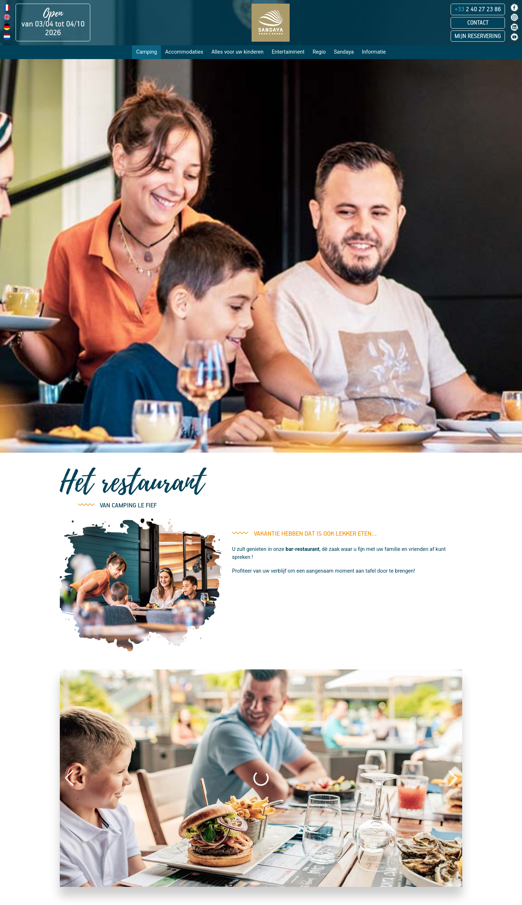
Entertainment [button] (288, 52)
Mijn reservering (478, 36)
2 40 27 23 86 (478, 9)
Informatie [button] (374, 52)
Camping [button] (146, 52)
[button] (69, 778)
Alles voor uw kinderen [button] (237, 52)
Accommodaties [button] (184, 52)
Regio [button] (319, 52)
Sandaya (344, 52)
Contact (478, 22)
